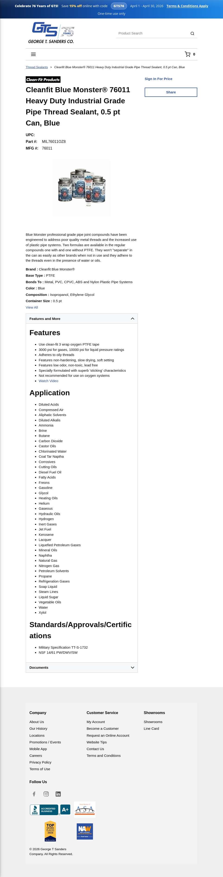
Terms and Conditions (104, 755)
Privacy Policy (40, 762)
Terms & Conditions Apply (185, 6)
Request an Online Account (108, 735)
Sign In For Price (158, 79)
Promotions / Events (45, 742)
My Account (96, 722)
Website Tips (97, 742)
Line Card (151, 728)
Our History (38, 728)
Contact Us (95, 749)
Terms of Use (39, 769)
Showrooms (153, 722)
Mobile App (38, 749)
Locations (37, 735)
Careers (35, 755)
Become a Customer (103, 728)
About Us (36, 722)
